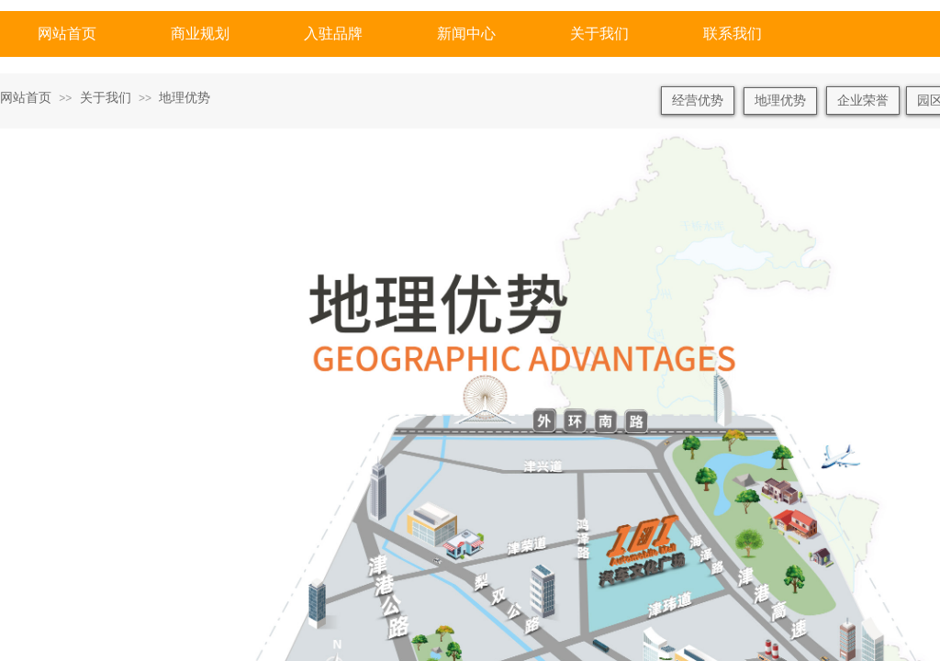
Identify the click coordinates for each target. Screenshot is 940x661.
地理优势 (184, 98)
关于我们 (599, 33)
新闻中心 (466, 33)
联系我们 (732, 33)
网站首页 (67, 33)
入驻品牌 (333, 33)
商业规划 (200, 33)
